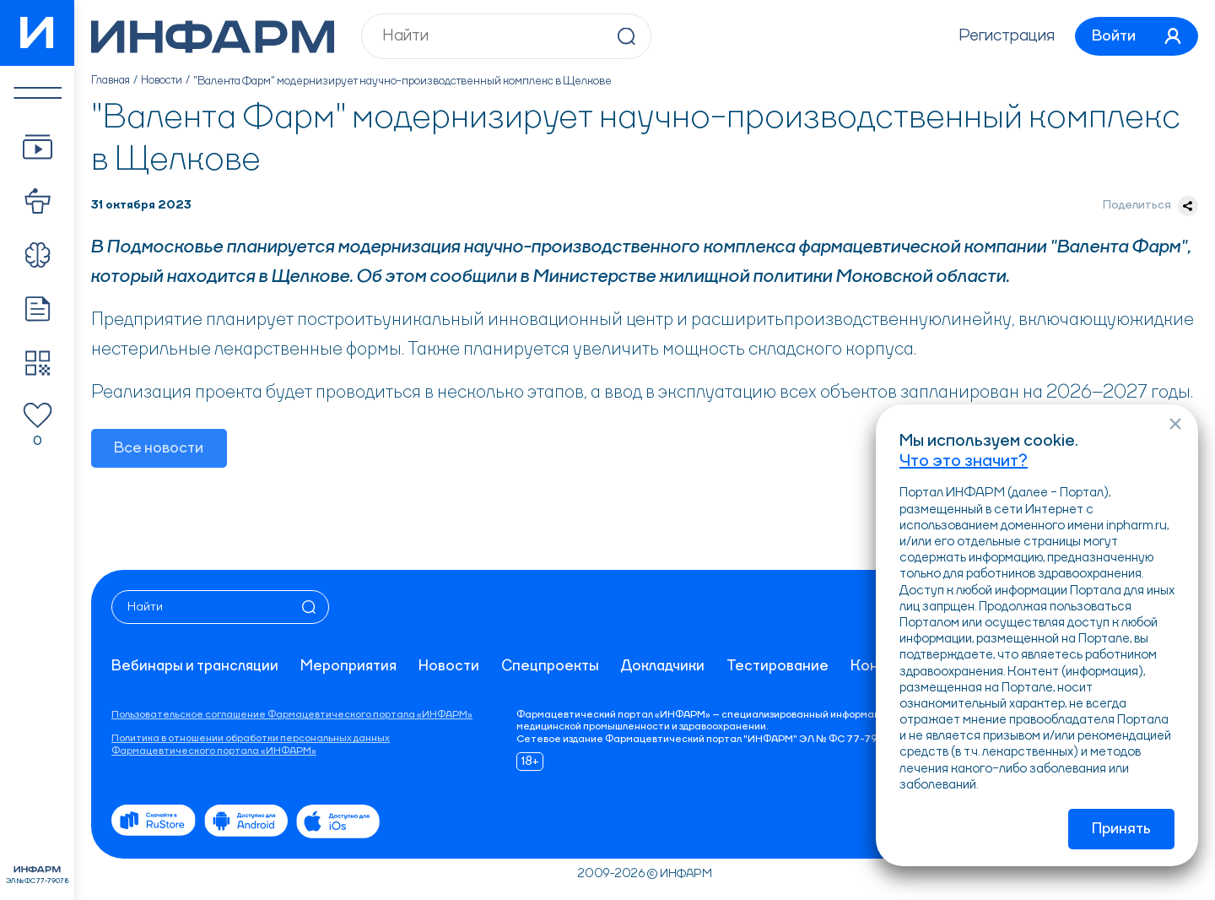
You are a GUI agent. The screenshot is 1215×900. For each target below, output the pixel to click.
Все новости (159, 449)
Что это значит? (963, 460)
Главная (111, 81)
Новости (164, 81)
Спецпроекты (554, 667)
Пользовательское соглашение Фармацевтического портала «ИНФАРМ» (291, 715)
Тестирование (783, 667)
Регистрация (1000, 36)
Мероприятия (352, 667)
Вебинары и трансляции (196, 667)
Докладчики (668, 667)
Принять (1121, 829)
